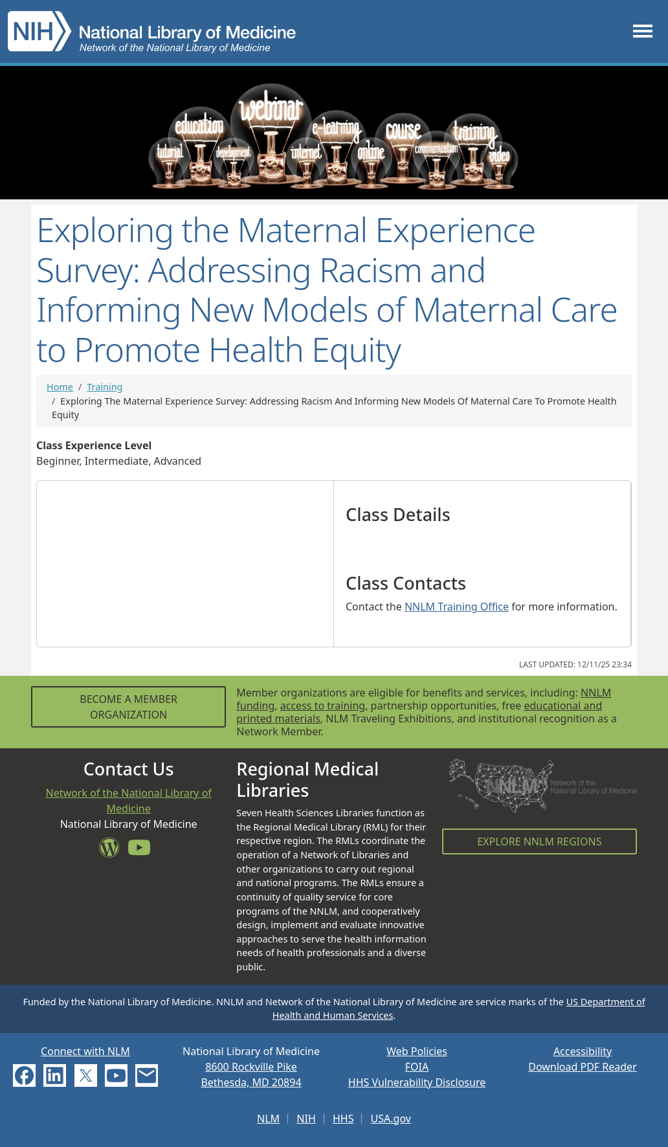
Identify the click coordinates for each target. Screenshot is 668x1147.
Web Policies (416, 1051)
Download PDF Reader (582, 1067)
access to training (322, 705)
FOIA (417, 1067)
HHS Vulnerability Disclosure (416, 1082)
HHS (343, 1118)
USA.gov (391, 1118)
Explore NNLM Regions (539, 841)
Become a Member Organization (128, 707)
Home (60, 387)
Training (104, 387)
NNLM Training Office (457, 606)
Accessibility (582, 1051)
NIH (305, 1118)
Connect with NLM (85, 1051)
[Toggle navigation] (642, 31)
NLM (268, 1118)
